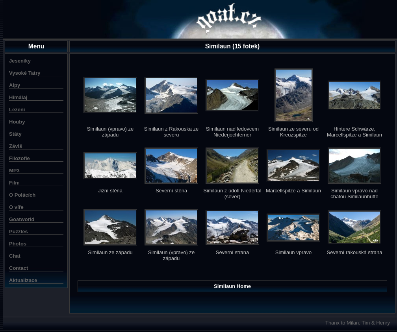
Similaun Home (232, 286)
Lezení (17, 110)
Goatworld (21, 219)
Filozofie (19, 158)
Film (14, 183)
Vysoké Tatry (25, 73)
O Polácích (22, 195)
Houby (17, 122)
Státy (15, 134)
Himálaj (18, 97)
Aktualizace (23, 280)
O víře (16, 207)
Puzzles (18, 231)
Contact (18, 268)
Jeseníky (20, 61)
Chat (14, 256)
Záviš (15, 146)
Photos (17, 244)
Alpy (14, 85)
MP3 (14, 170)
